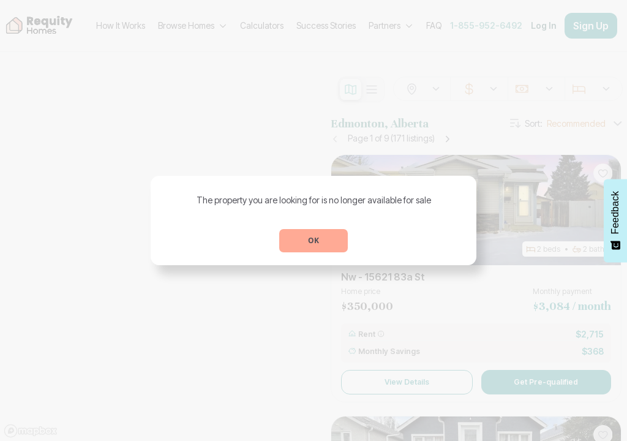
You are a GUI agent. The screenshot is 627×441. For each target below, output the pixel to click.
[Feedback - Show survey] (615, 220)
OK (313, 240)
